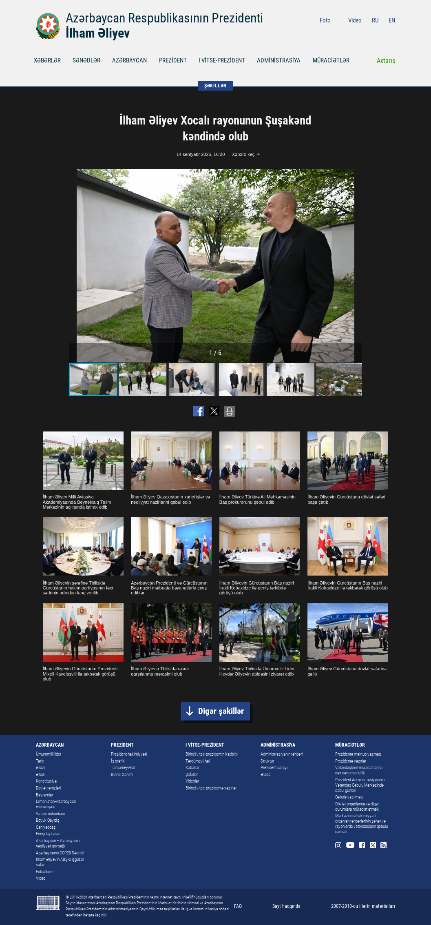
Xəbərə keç (243, 154)
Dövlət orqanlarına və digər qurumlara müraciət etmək (357, 806)
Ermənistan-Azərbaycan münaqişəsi (56, 804)
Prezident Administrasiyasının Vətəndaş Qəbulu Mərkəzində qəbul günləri (360, 785)
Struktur (267, 761)
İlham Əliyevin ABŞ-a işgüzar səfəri (60, 862)
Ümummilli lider (48, 754)
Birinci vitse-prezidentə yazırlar (211, 788)
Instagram (346, 33)
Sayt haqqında (286, 906)
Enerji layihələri (48, 833)
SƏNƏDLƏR (86, 60)
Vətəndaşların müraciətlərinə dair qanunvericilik (358, 770)
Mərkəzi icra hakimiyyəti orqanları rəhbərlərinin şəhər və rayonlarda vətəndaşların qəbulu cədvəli (361, 823)
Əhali (40, 774)
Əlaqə (265, 774)
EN (392, 20)
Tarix (40, 761)
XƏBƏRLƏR (47, 60)
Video (355, 20)
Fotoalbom (44, 871)
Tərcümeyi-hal (123, 767)
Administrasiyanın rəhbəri (282, 754)
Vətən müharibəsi (50, 813)
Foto (325, 20)
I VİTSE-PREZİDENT (222, 60)
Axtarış (386, 60)
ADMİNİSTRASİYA (279, 60)
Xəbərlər (192, 767)
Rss (392, 33)
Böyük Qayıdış (48, 820)
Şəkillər (192, 774)
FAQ (238, 906)
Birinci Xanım (122, 774)
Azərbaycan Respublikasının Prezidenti (164, 18)
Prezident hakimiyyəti (129, 754)
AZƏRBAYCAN (129, 60)
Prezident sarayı (274, 767)
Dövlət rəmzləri (48, 788)
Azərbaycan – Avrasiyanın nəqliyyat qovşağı (58, 843)
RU (375, 20)
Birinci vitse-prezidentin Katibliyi (212, 754)
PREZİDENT (173, 60)
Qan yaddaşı (46, 827)
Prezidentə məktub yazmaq (358, 754)
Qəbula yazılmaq (348, 797)
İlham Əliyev (98, 33)
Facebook (370, 33)
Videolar (192, 781)
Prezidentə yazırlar (350, 761)
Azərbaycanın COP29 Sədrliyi (60, 853)
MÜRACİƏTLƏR (331, 60)
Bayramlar (44, 795)
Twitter (381, 33)
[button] (354, 265)
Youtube (358, 33)
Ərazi (40, 767)
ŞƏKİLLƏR (215, 86)
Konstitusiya (46, 781)
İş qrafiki (118, 761)
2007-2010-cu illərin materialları (363, 906)
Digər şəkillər (221, 711)
